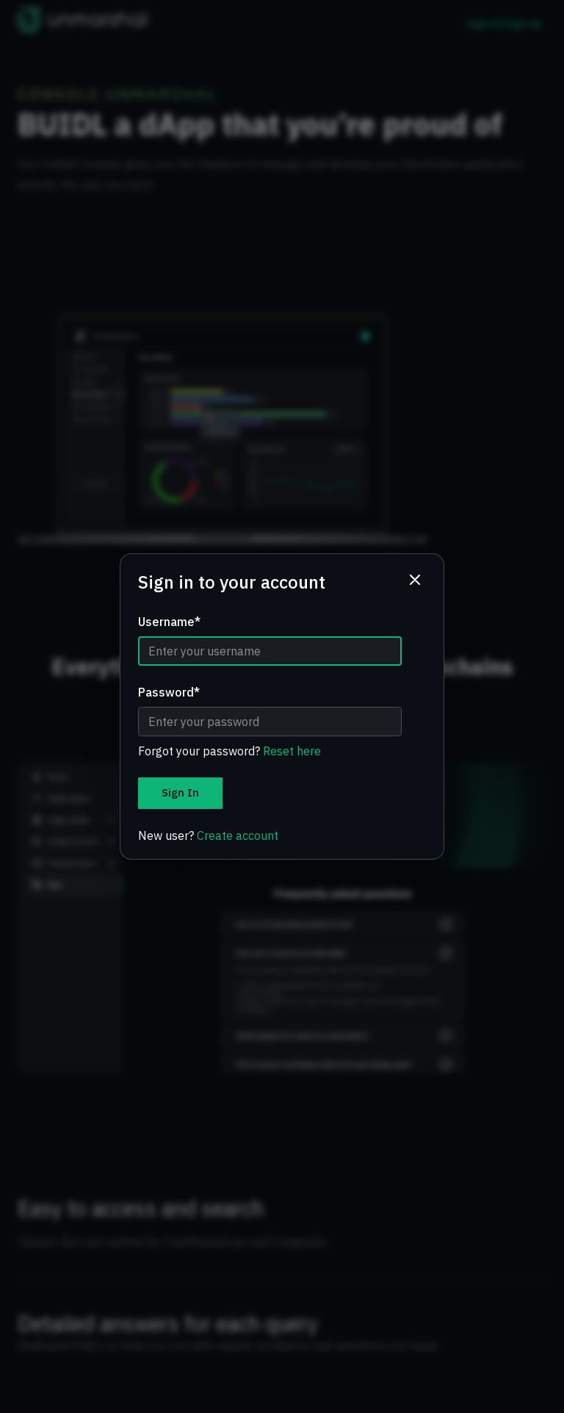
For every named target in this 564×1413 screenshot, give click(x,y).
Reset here (292, 751)
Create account (237, 835)
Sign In (180, 792)
